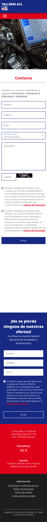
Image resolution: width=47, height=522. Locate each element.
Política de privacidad (23, 489)
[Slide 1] (20, 65)
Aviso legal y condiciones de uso (23, 485)
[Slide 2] (22, 65)
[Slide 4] (26, 65)
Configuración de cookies (23, 495)
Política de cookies (23, 492)
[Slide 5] (28, 65)
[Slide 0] (18, 65)
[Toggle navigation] (5, 16)
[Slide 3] (24, 65)
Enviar (23, 240)
